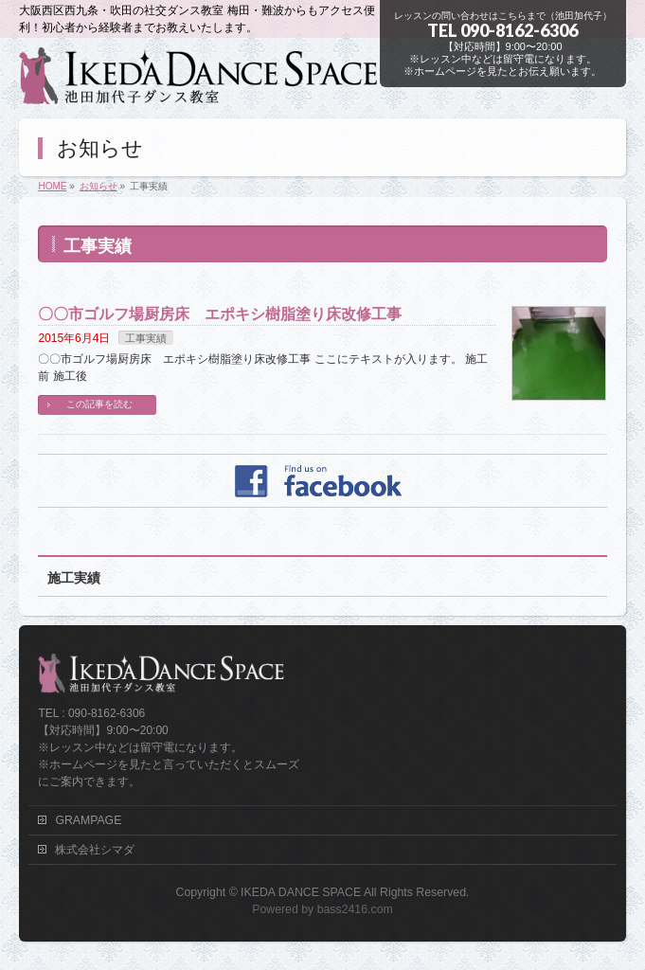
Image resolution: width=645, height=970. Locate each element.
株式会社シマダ (94, 849)
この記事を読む (99, 404)
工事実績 (146, 338)
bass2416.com (355, 909)
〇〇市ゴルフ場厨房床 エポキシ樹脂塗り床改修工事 (220, 314)
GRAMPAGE (88, 820)
